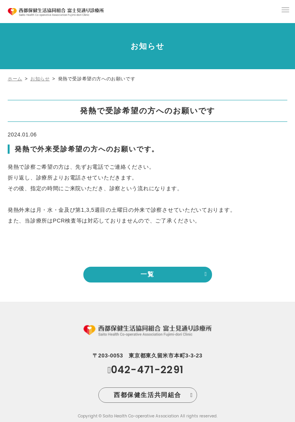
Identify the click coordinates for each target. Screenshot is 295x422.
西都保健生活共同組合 (147, 395)
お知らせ (40, 78)
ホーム (15, 78)
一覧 (147, 274)
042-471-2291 (147, 370)
